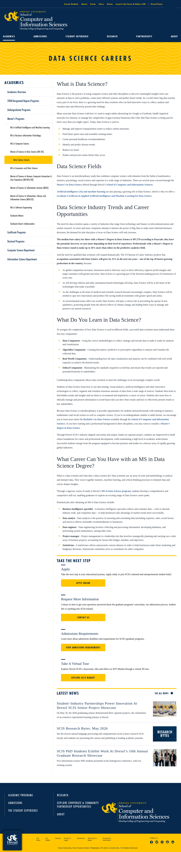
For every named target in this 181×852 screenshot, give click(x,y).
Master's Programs (15, 119)
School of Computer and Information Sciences (129, 184)
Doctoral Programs (16, 241)
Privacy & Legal (67, 839)
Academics (9, 36)
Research (112, 36)
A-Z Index (38, 839)
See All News (162, 693)
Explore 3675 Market (83, 677)
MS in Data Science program (116, 491)
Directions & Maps (92, 839)
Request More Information (80, 599)
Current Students (71, 4)
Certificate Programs (16, 232)
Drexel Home (156, 4)
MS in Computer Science (19, 143)
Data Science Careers (21, 159)
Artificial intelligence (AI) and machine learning (81, 191)
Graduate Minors (16, 215)
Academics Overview (16, 92)
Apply (65, 569)
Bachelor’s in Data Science (96, 419)
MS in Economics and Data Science (24, 168)
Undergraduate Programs (19, 110)
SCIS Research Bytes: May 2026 (82, 728)
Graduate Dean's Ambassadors (22, 223)
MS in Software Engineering (21, 207)
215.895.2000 (114, 848)
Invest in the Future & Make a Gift (131, 4)
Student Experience (77, 36)
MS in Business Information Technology (25, 135)
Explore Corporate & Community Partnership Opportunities (78, 804)
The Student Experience (23, 810)
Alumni (84, 4)
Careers (58, 838)
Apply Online (83, 583)
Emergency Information (107, 839)
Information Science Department (22, 259)
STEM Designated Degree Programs (23, 101)
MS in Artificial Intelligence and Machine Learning (30, 127)
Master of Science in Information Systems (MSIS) (29, 187)
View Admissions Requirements (83, 647)
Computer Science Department (21, 250)
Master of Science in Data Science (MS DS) (27, 151)
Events (93, 4)
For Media (48, 839)
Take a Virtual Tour (75, 664)
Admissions (40, 36)
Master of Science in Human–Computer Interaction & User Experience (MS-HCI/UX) (31, 177)
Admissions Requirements (79, 633)
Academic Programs (20, 795)
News (101, 4)
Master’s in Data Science (69, 184)
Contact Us (83, 617)
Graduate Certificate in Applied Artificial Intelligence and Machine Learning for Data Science (104, 196)
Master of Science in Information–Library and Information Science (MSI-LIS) (28, 197)
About (174, 36)
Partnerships (144, 36)
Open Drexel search (170, 5)
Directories (81, 838)
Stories (110, 4)
